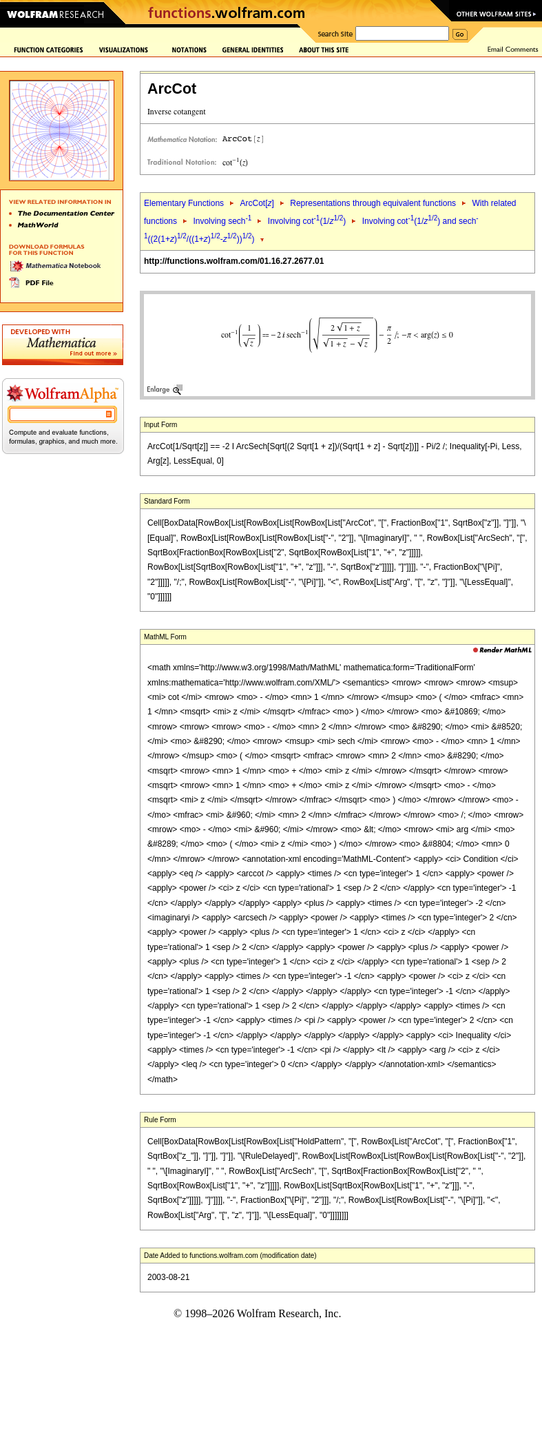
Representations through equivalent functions (373, 203)
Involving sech (222, 221)
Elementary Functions (184, 203)
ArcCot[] (256, 203)
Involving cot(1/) (307, 221)
